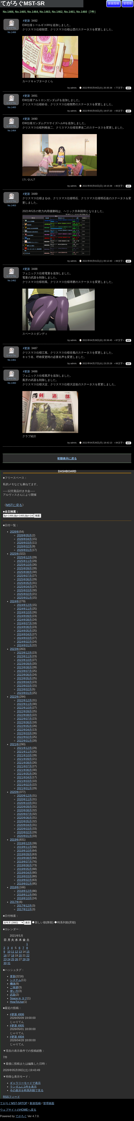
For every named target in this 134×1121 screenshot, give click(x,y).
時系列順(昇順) (65, 922)
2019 (14, 839)
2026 (14, 531)
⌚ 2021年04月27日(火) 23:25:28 (95, 363)
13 (20, 951)
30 (5, 963)
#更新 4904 (17, 1036)
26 (16, 959)
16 (5, 955)
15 (27, 951)
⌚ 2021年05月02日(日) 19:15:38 (95, 186)
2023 (14, 649)
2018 (14, 887)
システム (15, 980)
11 (12, 951)
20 (20, 955)
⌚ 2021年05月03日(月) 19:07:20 (95, 110)
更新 (13, 976)
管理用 (127, 3)
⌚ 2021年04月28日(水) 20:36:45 (95, 340)
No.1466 (12, 32)
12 (16, 951)
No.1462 (12, 280)
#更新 (26, 20)
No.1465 (12, 107)
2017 (14, 902)
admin (73, 87)
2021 (14, 744)
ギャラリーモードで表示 (25, 1083)
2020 (14, 792)
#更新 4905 (17, 1025)
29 (27, 959)
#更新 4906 (17, 1014)
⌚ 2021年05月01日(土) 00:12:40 (95, 261)
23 (5, 959)
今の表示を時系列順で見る (26, 1090)
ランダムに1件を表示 (23, 1086)
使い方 (14, 991)
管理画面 (48, 1103)
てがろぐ (21, 1116)
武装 (13, 994)
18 (12, 955)
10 (8, 951)
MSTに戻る (14, 505)
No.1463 (12, 205)
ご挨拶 (14, 987)
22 (27, 955)
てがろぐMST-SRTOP (13, 1103)
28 (24, 959)
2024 (14, 601)
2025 (14, 553)
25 (12, 959)
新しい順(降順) (43, 922)
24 (8, 959)
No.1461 (12, 360)
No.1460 (12, 383)
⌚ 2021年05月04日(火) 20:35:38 (95, 87)
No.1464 (12, 130)
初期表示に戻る (67, 458)
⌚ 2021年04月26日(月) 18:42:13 (95, 442)
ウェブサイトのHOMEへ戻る (18, 1109)
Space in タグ (18, 998)
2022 (14, 696)
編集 (128, 88)
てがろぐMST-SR (23, 3)
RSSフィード (11, 1096)
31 (8, 963)
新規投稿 (113, 3)
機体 (13, 983)
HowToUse (16, 1001)
